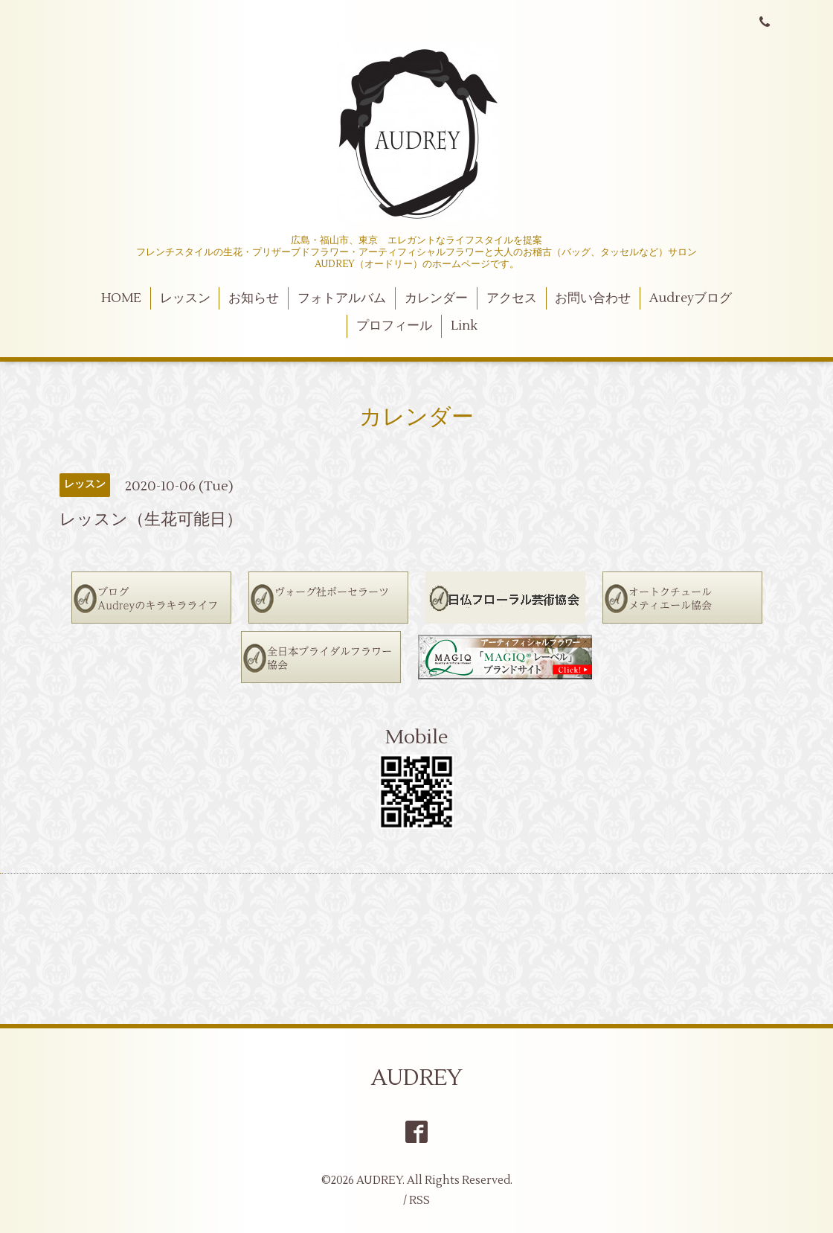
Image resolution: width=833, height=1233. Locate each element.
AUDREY (417, 1077)
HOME (121, 298)
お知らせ (253, 298)
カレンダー (436, 298)
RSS (419, 1201)
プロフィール (394, 326)
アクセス (511, 298)
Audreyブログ (690, 298)
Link (464, 326)
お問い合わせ (593, 298)
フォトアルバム (342, 298)
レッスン (185, 298)
